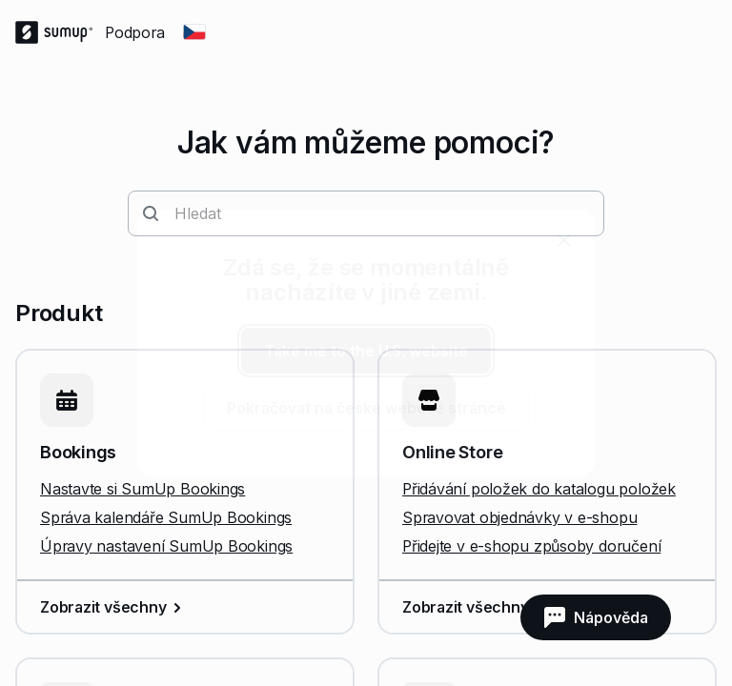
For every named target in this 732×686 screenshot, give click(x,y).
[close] (564, 240)
